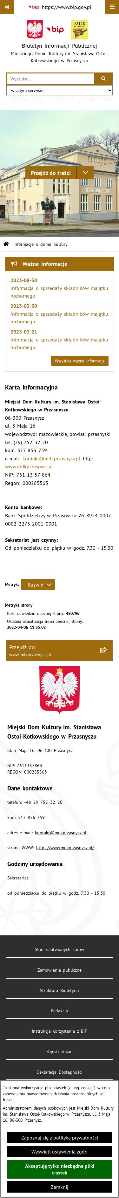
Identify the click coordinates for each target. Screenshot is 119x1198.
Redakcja (59, 1011)
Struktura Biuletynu (59, 990)
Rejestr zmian (59, 1051)
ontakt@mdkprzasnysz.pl (61, 833)
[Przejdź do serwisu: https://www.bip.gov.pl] (59, 7)
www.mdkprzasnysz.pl (29, 466)
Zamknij (59, 1187)
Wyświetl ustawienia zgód (59, 1151)
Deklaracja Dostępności (59, 1072)
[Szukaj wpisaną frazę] (104, 78)
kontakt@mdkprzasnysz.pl (51, 458)
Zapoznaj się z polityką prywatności (59, 1137)
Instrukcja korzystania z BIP (60, 1031)
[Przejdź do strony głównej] (59, 43)
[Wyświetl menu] (112, 7)
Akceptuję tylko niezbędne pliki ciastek (59, 1169)
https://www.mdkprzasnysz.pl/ (65, 847)
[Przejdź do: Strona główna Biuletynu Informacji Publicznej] (6, 244)
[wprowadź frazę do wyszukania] (50, 78)
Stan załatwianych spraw (59, 949)
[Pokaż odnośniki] (7, 7)
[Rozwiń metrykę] (38, 584)
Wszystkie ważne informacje (80, 360)
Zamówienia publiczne (59, 970)
